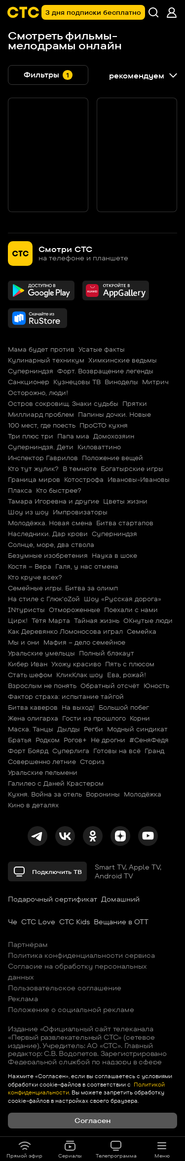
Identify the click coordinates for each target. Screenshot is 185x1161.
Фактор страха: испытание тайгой (66, 696)
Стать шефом (30, 675)
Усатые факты (101, 349)
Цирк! (18, 620)
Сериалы (70, 1149)
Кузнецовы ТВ (77, 382)
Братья (20, 740)
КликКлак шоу (79, 675)
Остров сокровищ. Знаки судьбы (63, 403)
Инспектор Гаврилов (43, 458)
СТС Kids (74, 921)
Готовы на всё (117, 751)
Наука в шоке (114, 555)
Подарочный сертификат (52, 899)
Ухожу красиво (76, 664)
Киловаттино (99, 447)
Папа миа (73, 436)
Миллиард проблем (41, 414)
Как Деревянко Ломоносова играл (65, 631)
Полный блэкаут (106, 653)
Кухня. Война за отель (45, 794)
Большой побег (124, 707)
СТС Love (38, 921)
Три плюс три (30, 436)
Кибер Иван (27, 664)
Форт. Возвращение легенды (105, 371)
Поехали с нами (131, 610)
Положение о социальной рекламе (71, 1009)
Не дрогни (108, 740)
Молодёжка (142, 794)
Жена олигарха (33, 718)
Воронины (103, 794)
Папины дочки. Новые (114, 414)
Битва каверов (33, 707)
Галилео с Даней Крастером (56, 783)
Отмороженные (74, 610)
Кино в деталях (33, 805)
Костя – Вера (29, 566)
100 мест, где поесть (41, 425)
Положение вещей (112, 458)
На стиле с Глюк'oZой (44, 599)
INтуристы (26, 610)
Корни (140, 718)
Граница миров (34, 479)
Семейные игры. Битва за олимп (63, 588)
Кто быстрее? (58, 490)
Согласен (92, 1120)
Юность (156, 685)
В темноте (80, 468)
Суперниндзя (30, 371)
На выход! (78, 707)
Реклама (23, 998)
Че (12, 921)
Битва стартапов (124, 523)
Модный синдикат (137, 729)
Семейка (141, 631)
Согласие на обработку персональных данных (77, 971)
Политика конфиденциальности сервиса (81, 955)
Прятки (134, 403)
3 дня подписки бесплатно (93, 12)
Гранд (154, 751)
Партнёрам (28, 944)
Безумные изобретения (48, 555)
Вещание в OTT (121, 921)
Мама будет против (41, 349)
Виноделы (121, 382)
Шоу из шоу (28, 512)
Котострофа (84, 479)
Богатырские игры (132, 468)
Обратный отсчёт (110, 685)
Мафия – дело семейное (84, 642)
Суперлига (70, 751)
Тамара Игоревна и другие (53, 501)
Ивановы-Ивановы (139, 479)
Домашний (120, 899)
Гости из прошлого (94, 718)
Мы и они (23, 642)
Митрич (155, 382)
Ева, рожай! (126, 675)
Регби (93, 729)
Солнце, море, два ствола (51, 544)
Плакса (20, 490)
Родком (48, 740)
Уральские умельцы (41, 653)
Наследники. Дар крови (48, 534)
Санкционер (28, 382)
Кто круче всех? (35, 577)
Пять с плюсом (129, 664)
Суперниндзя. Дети (41, 447)
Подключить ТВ (47, 871)
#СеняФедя (149, 740)
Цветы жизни (125, 501)
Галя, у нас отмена (86, 566)
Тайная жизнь (96, 620)
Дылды (68, 729)
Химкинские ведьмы (122, 360)
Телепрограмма (116, 1149)
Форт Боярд (28, 751)
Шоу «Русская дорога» (122, 599)
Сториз (92, 761)
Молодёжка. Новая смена (50, 523)
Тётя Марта (51, 620)
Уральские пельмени (42, 772)
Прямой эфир (24, 1149)
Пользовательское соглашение (64, 987)
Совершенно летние (42, 761)
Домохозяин (113, 436)
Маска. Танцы (30, 729)
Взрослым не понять (42, 685)
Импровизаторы (80, 512)
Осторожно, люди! (38, 393)
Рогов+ (75, 740)
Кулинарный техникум (46, 360)
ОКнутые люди (148, 620)
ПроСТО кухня (103, 425)
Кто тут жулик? (33, 468)
